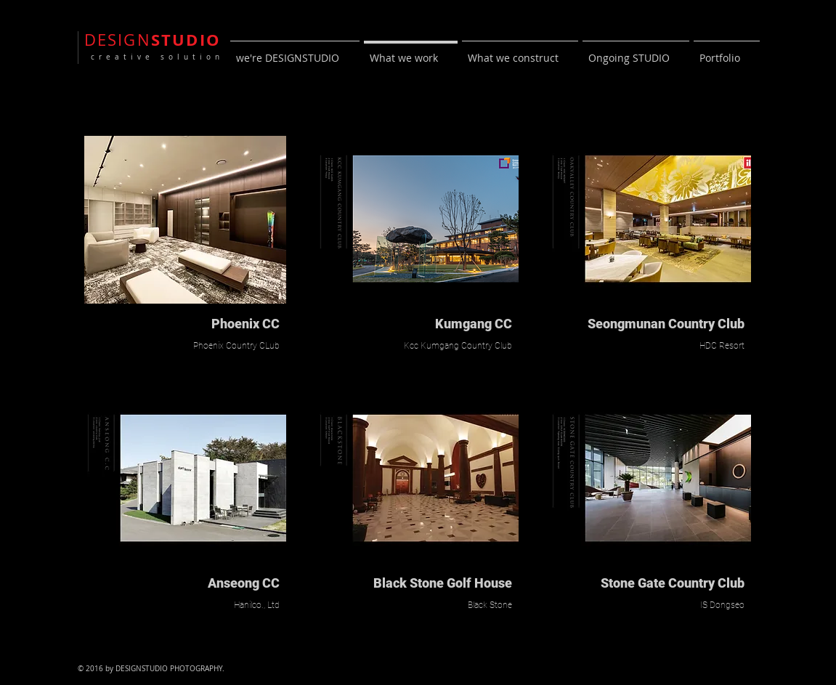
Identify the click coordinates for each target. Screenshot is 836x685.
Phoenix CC (245, 323)
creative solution (154, 57)
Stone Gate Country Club (672, 583)
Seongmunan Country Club (666, 323)
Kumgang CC (473, 323)
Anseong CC (244, 583)
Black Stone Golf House (442, 583)
